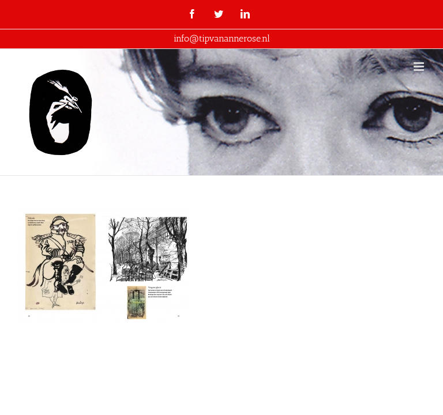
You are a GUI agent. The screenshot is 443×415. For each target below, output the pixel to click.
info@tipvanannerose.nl (222, 38)
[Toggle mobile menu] (420, 67)
